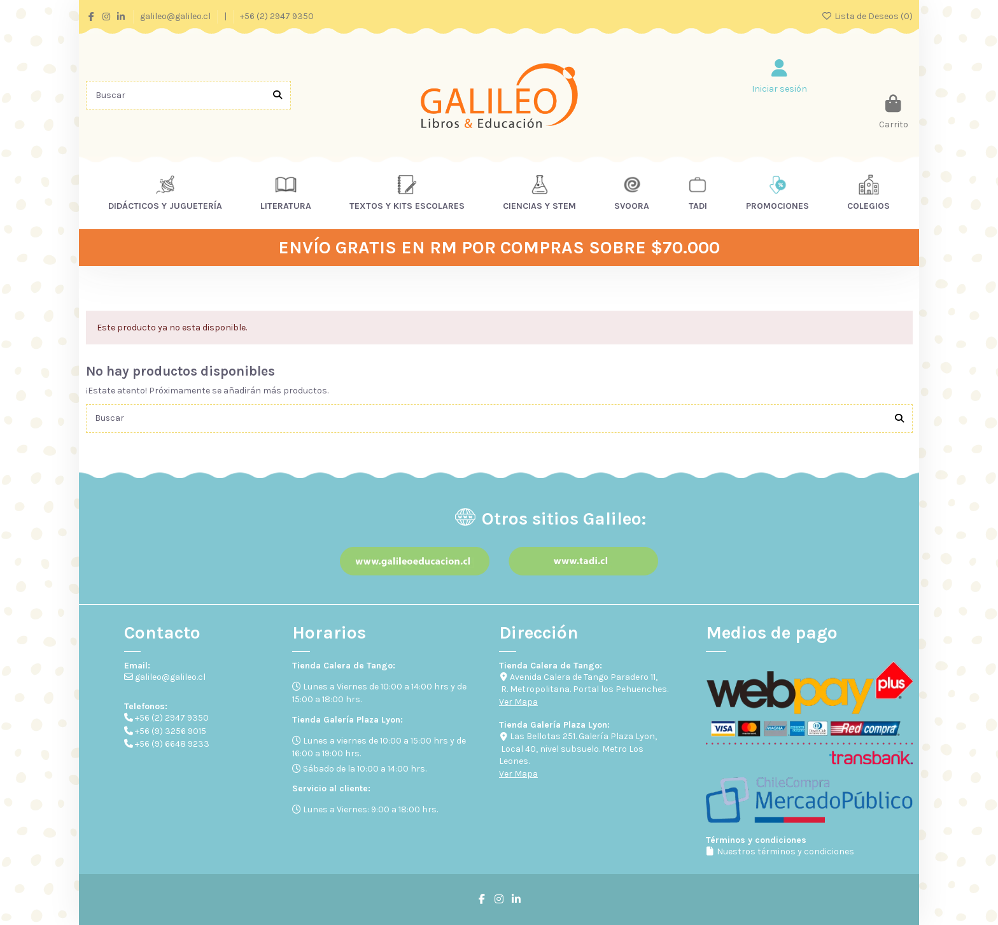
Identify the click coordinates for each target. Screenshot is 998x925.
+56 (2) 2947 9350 (277, 16)
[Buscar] (277, 95)
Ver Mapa (518, 701)
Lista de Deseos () (867, 16)
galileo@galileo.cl (176, 16)
